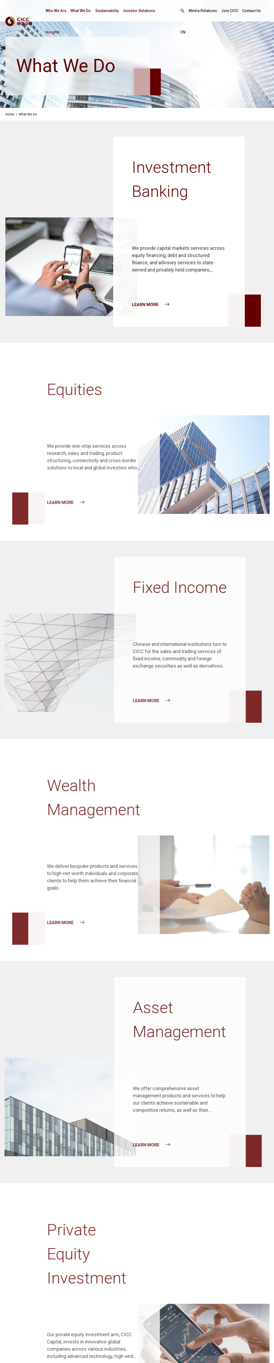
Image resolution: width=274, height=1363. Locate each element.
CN (182, 32)
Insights (52, 32)
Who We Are (55, 11)
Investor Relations (139, 11)
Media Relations (203, 11)
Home (9, 114)
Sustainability (107, 11)
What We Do (80, 11)
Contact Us (251, 11)
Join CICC (229, 11)
